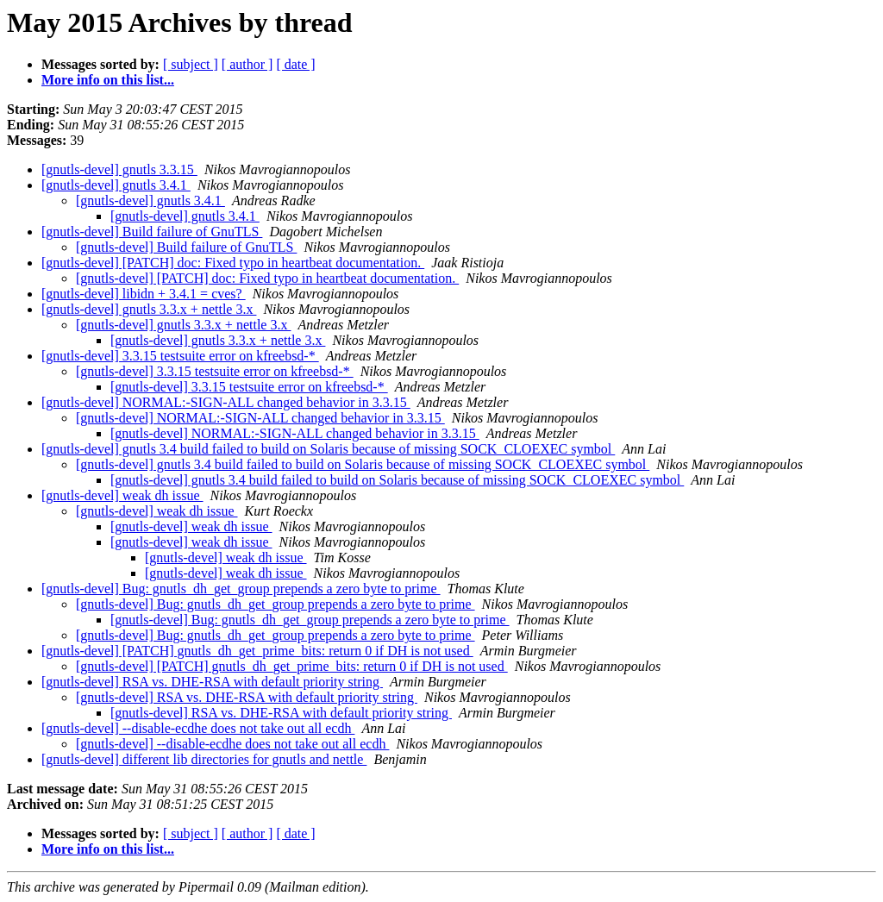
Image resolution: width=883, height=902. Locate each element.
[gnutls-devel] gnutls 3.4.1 (116, 185)
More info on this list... (107, 79)
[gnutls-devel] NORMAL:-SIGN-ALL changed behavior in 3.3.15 (225, 402)
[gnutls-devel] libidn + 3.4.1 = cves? (143, 293)
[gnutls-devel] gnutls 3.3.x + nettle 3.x (148, 309)
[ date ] (295, 64)
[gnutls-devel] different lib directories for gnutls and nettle (203, 759)
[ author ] (247, 64)
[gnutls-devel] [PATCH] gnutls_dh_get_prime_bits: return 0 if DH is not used (257, 650)
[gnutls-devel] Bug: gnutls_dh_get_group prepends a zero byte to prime (241, 588)
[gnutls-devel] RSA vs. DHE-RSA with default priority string (212, 681)
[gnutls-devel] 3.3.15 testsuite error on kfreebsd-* (180, 355)
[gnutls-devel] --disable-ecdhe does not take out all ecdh (197, 728)
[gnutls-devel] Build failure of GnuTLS (151, 231)
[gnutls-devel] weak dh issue (122, 495)
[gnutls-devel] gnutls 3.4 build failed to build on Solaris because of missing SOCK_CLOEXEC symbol (328, 449)
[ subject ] (190, 64)
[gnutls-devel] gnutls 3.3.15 (119, 169)
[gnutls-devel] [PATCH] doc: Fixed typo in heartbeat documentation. (232, 262)
